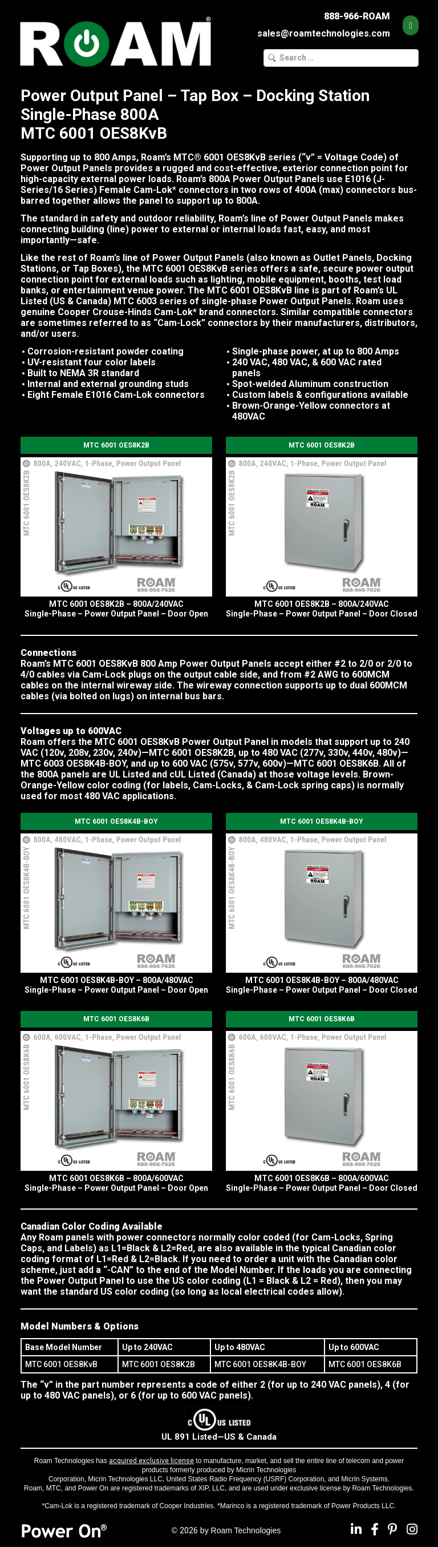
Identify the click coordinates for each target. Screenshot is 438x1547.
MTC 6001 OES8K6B (116, 1019)
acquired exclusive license (151, 1461)
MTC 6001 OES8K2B (116, 445)
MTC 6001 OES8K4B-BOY (116, 821)
